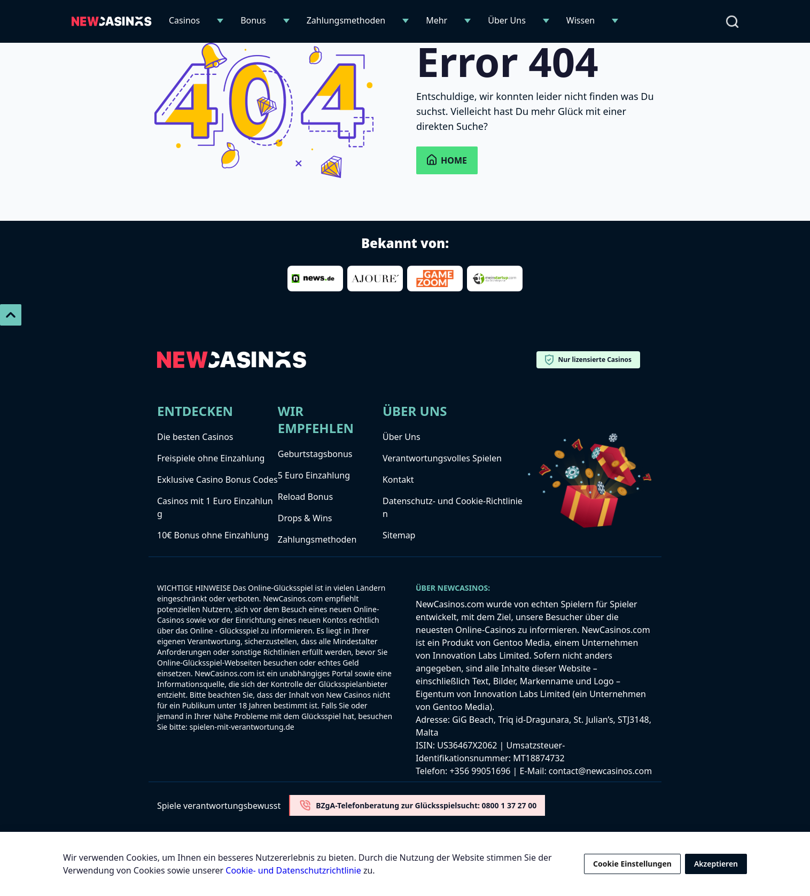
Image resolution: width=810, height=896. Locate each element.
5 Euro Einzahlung (314, 475)
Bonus (253, 20)
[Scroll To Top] (10, 315)
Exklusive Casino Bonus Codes (217, 479)
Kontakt (398, 479)
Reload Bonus (305, 497)
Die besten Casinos (195, 437)
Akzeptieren (716, 864)
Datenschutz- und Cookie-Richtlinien (453, 507)
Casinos (184, 20)
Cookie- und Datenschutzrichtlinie (293, 870)
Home (447, 160)
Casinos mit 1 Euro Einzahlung (215, 507)
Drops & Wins (305, 518)
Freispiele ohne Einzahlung (210, 458)
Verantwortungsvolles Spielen (442, 458)
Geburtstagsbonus (315, 454)
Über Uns (507, 20)
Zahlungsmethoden (346, 20)
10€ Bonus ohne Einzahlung (213, 535)
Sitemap (399, 535)
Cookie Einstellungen (632, 864)
